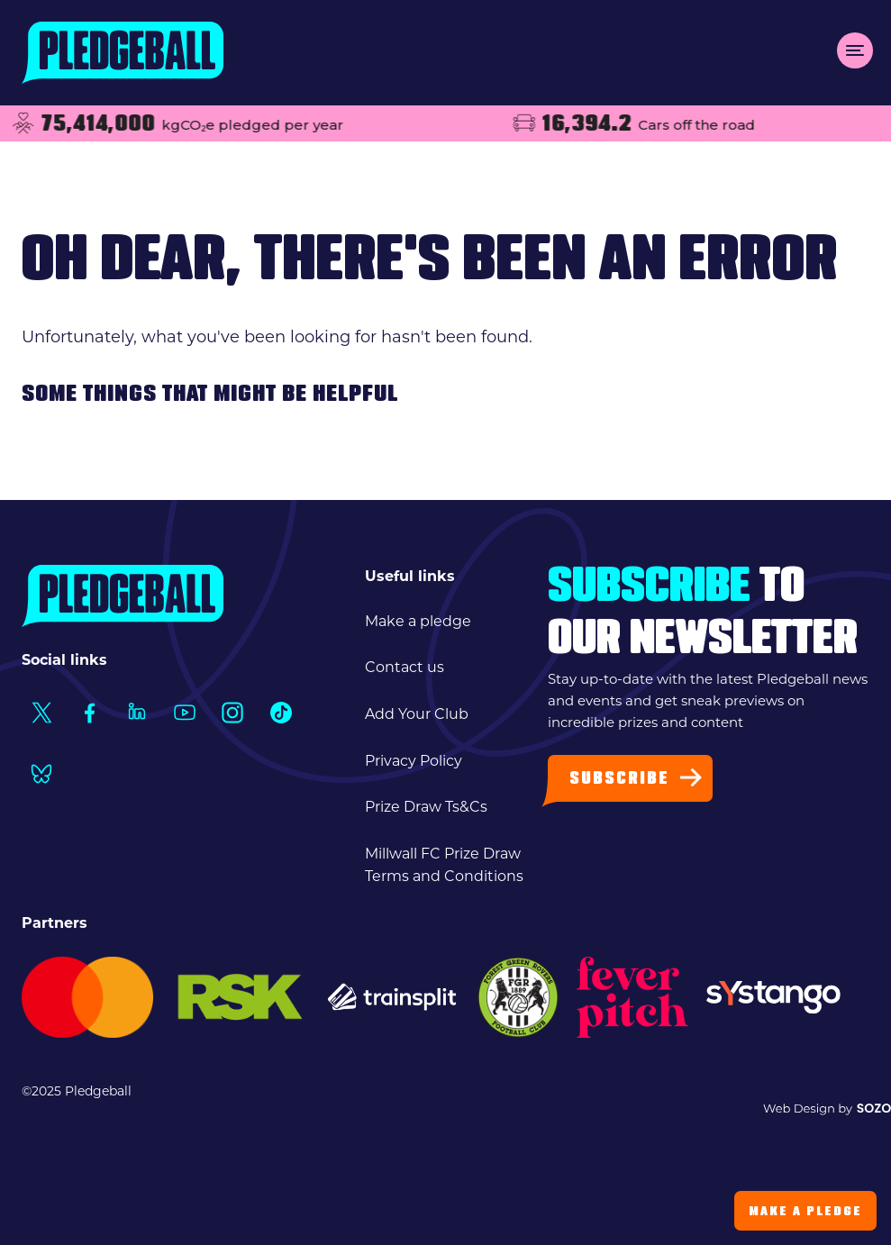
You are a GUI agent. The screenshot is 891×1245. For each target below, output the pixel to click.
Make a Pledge (805, 1212)
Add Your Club (416, 713)
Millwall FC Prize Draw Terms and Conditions (444, 865)
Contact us (404, 667)
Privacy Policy (413, 760)
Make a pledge (418, 621)
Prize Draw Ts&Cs (426, 806)
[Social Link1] (41, 713)
